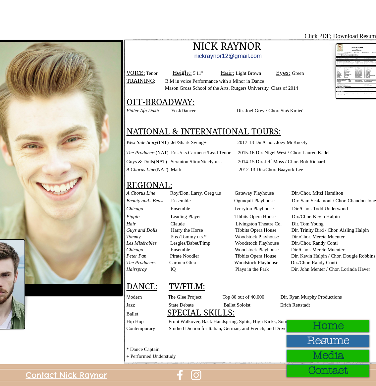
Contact (328, 371)
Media (328, 356)
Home (328, 326)
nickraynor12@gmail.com (228, 56)
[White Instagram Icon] (196, 375)
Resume (328, 341)
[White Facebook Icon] (180, 375)
